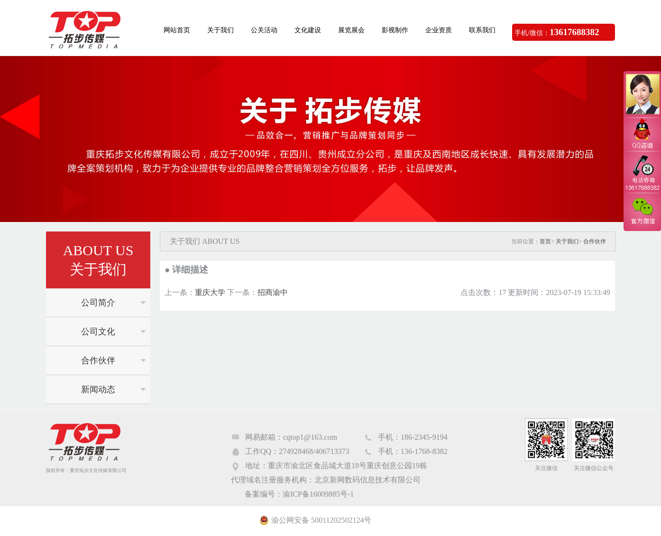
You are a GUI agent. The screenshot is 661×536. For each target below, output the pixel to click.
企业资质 (438, 30)
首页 (545, 241)
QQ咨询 (642, 134)
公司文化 (98, 331)
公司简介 (98, 302)
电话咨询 (642, 172)
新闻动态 (98, 389)
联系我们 (482, 30)
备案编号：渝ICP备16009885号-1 (299, 494)
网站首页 (177, 30)
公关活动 (264, 30)
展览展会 (351, 30)
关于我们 (220, 30)
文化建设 (307, 30)
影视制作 (395, 30)
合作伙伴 (98, 360)
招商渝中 (272, 292)
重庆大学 (210, 292)
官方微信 (642, 211)
